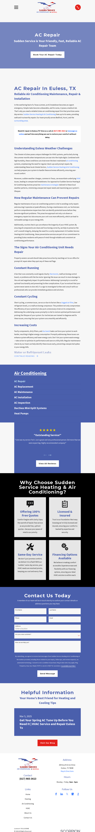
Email (51, 618)
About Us (27, 813)
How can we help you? (22, 642)
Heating (28, 799)
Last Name (53, 610)
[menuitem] (47, 381)
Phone (17, 618)
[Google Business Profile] (72, 794)
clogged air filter (67, 302)
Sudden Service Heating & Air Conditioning (39, 114)
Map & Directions (67, 771)
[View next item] (49, 455)
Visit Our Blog (47, 743)
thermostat (54, 274)
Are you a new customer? (23, 634)
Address (18, 626)
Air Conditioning (28, 804)
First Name (18, 610)
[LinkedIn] (61, 794)
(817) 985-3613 (27, 778)
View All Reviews (47, 464)
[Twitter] (67, 794)
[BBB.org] (78, 794)
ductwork (46, 331)
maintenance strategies (50, 185)
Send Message (47, 674)
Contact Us (28, 818)
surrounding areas (21, 121)
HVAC (78, 178)
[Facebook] (56, 794)
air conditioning (72, 161)
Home (28, 794)
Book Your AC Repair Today (47, 55)
